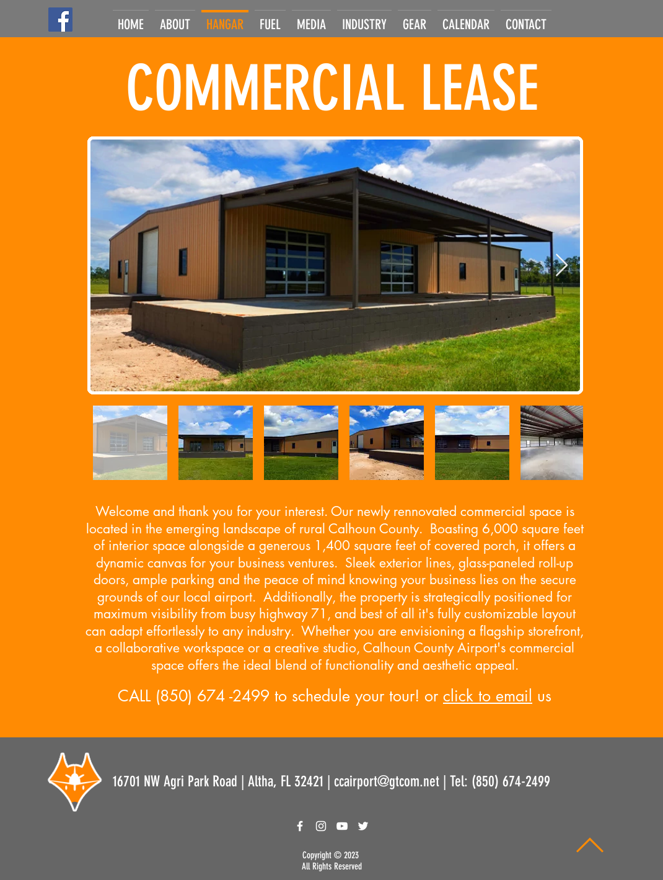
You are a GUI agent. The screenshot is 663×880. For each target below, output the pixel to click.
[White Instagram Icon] (321, 826)
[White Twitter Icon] (363, 826)
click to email (487, 696)
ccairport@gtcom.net (386, 781)
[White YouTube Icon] (342, 826)
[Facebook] (60, 19)
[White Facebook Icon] (300, 826)
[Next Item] (562, 266)
